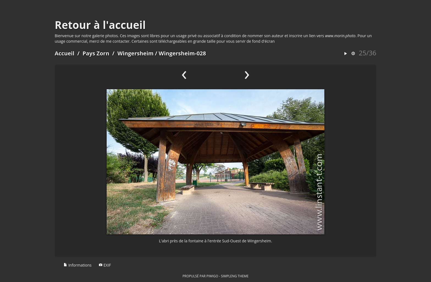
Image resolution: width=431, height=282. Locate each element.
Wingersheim (135, 53)
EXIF (105, 265)
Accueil (64, 53)
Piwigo (212, 276)
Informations (77, 265)
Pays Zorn (95, 53)
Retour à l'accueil (100, 25)
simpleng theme (234, 276)
